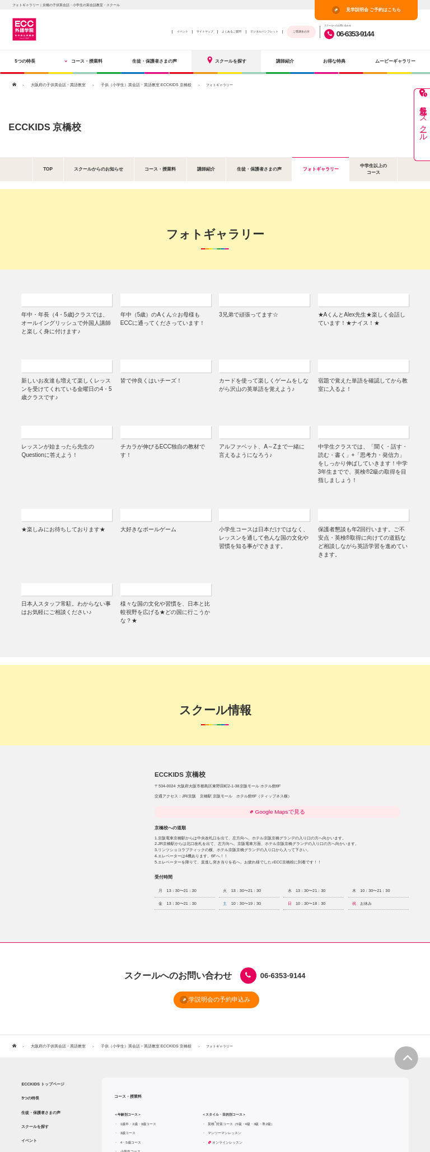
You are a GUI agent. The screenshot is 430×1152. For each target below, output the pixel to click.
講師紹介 (285, 61)
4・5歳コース (130, 1062)
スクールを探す (226, 60)
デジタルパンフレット (264, 31)
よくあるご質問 (231, 31)
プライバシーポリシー (323, 1134)
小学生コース (130, 1072)
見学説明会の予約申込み (196, 922)
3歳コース (127, 1053)
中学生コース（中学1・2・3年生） (151, 1081)
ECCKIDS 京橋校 (58, 125)
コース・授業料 (83, 61)
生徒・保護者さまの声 (154, 61)
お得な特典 (334, 61)
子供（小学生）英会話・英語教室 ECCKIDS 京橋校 (131, 85)
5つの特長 (25, 61)
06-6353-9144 (348, 34)
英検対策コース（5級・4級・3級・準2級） (241, 1044)
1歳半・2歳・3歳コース (138, 1044)
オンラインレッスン (227, 1062)
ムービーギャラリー (395, 61)
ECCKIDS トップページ (42, 1004)
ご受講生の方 (301, 31)
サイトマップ (205, 31)
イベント (182, 31)
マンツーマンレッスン (224, 1053)
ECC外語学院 (284, 1134)
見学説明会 (376, 1133)
